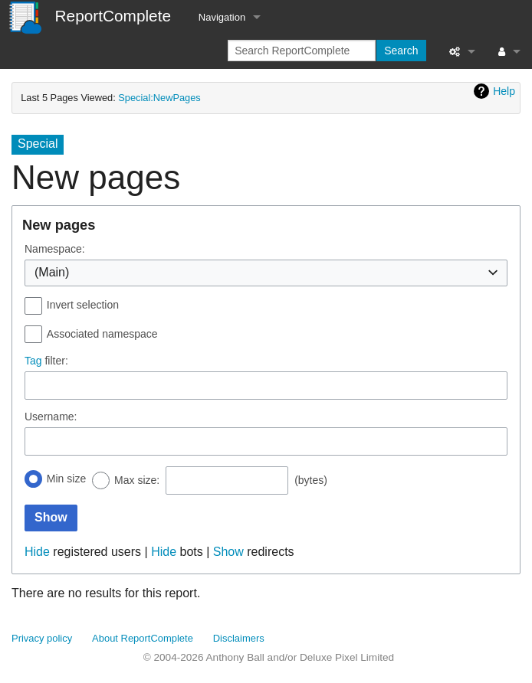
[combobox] (266, 273)
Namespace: (55, 249)
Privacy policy (41, 638)
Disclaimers (238, 638)
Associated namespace (102, 334)
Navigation (222, 17)
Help (504, 91)
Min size (66, 478)
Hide (37, 551)
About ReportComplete (142, 638)
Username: (51, 416)
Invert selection (83, 305)
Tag (33, 361)
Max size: (136, 480)
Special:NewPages (159, 97)
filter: (46, 361)
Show (228, 551)
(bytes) (310, 480)
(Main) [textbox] (51, 272)
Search (401, 50)
